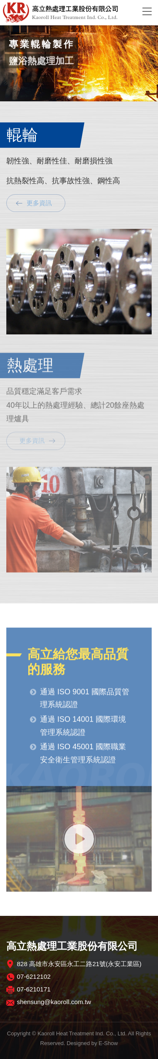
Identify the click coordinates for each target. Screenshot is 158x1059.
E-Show (108, 1043)
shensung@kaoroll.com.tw (54, 1001)
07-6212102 (34, 976)
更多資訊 (39, 202)
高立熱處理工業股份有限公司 (66, 12)
